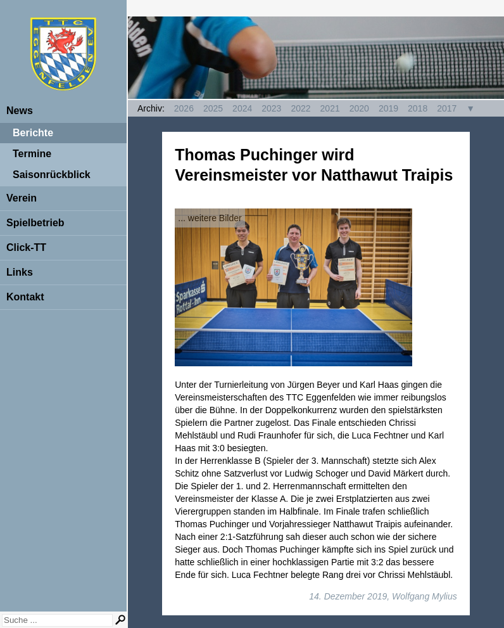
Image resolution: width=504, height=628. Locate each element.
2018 (417, 108)
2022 (300, 108)
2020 (359, 108)
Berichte (33, 132)
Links (19, 272)
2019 (388, 108)
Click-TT (26, 247)
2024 (242, 108)
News (19, 110)
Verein (21, 198)
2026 (184, 108)
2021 (330, 108)
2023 (271, 108)
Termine (32, 153)
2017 (447, 108)
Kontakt (25, 297)
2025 (213, 108)
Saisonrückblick (52, 174)
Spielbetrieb (35, 222)
